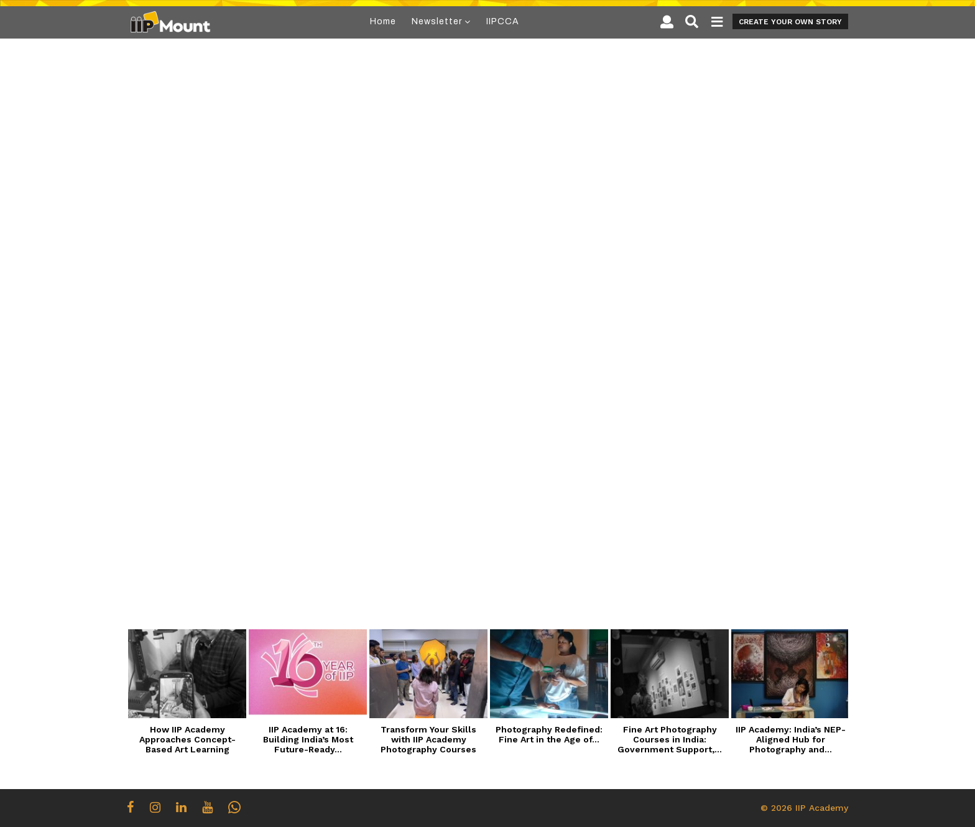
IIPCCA (502, 21)
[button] (666, 21)
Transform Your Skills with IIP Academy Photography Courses (428, 739)
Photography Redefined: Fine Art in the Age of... (549, 734)
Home (383, 21)
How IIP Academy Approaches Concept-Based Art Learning (187, 739)
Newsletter (437, 21)
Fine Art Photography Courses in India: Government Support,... (669, 739)
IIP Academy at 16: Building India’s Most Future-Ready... (308, 739)
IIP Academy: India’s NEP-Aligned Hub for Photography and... (791, 739)
